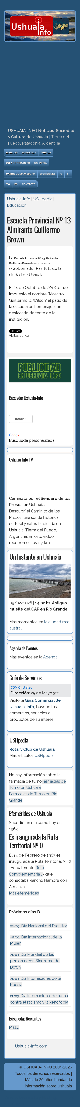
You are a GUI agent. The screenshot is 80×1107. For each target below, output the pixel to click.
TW (8, 184)
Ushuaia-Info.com (31, 1046)
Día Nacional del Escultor (38, 925)
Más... (14, 1027)
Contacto (28, 184)
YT (68, 173)
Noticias (12, 152)
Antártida (29, 152)
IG (61, 173)
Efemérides (47, 173)
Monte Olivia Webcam (20, 173)
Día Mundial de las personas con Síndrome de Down (35, 960)
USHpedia (40, 163)
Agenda (46, 152)
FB (16, 184)
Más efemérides (24, 893)
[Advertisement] (40, 84)
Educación (16, 205)
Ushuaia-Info (18, 199)
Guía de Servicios (18, 163)
